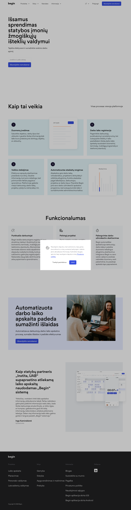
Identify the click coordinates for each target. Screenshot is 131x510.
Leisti (73, 262)
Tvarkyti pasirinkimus (60, 262)
